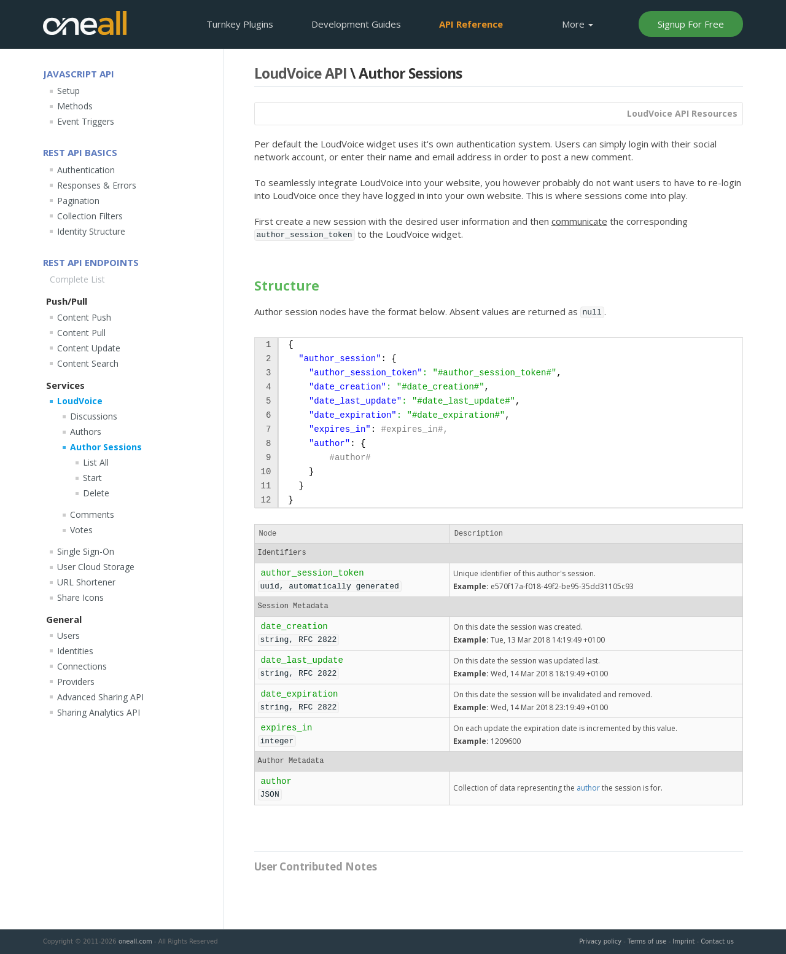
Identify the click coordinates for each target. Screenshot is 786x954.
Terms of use (647, 941)
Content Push (84, 317)
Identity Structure (91, 231)
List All (96, 462)
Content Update (88, 348)
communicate (579, 221)
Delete (96, 493)
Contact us (717, 941)
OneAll (84, 23)
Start (92, 477)
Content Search (88, 363)
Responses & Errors (96, 185)
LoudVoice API (300, 73)
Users (68, 635)
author (588, 788)
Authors (85, 431)
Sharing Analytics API (98, 712)
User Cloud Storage (95, 567)
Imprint (683, 941)
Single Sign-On (85, 551)
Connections (82, 666)
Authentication (86, 170)
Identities (75, 651)
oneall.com (135, 941)
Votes (81, 530)
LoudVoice (80, 401)
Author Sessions (106, 447)
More (577, 24)
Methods (75, 106)
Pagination (78, 200)
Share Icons (80, 597)
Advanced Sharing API (100, 697)
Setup (68, 90)
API (471, 24)
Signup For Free (691, 24)
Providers (76, 681)
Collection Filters (90, 216)
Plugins (239, 24)
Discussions (93, 416)
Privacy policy (600, 941)
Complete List (77, 279)
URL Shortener (86, 582)
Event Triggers (85, 121)
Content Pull (81, 332)
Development (356, 24)
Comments (92, 514)
